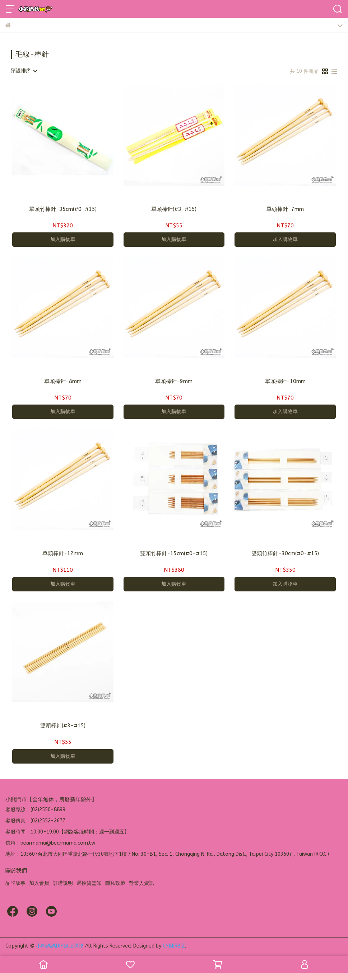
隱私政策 (115, 883)
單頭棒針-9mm (173, 381)
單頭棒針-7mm (285, 209)
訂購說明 (63, 883)
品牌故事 (15, 883)
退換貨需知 (89, 883)
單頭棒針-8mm (63, 381)
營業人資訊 (141, 883)
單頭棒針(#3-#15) (173, 209)
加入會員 (39, 883)
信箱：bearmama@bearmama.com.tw (50, 843)
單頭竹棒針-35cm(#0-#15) (63, 209)
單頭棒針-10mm (285, 381)
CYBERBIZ (174, 946)
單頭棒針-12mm (62, 553)
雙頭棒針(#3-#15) (62, 725)
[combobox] (24, 71)
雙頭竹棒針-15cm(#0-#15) (174, 553)
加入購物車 (62, 239)
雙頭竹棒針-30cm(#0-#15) (285, 553)
